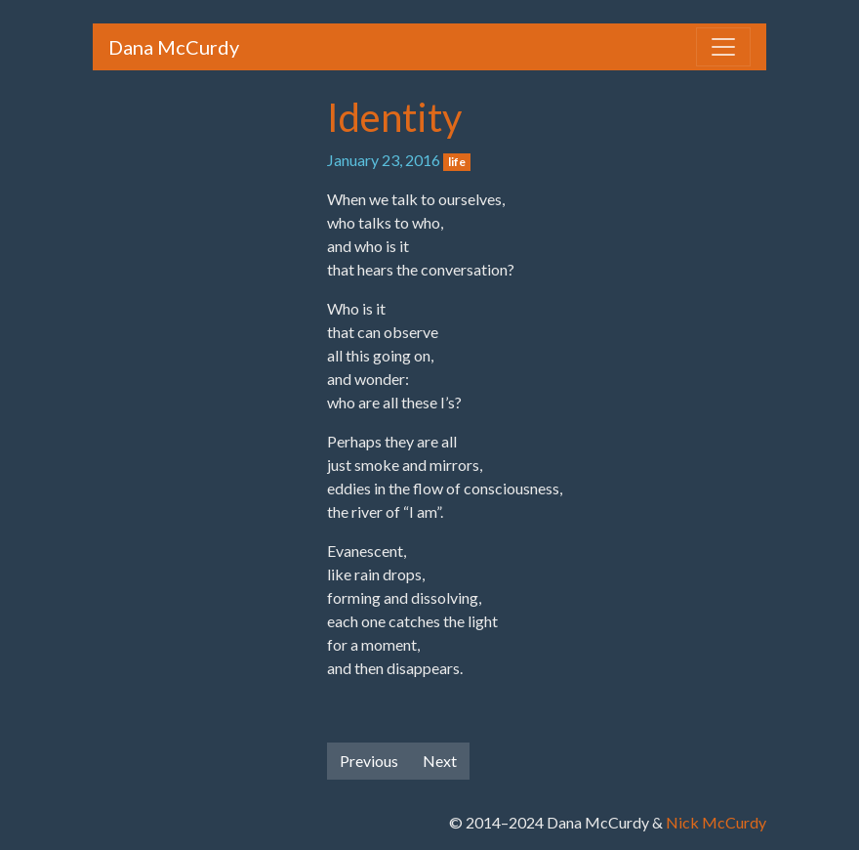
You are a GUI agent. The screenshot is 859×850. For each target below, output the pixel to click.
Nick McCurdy (716, 822)
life (457, 161)
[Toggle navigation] (723, 46)
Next (440, 760)
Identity (394, 117)
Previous (369, 760)
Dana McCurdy (173, 47)
